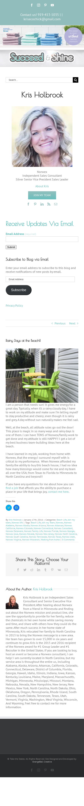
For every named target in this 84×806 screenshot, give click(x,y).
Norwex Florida (51, 531)
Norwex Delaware (14, 531)
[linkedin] (42, 204)
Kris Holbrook (15, 519)
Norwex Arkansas (55, 525)
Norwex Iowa (12, 533)
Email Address (21, 234)
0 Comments (68, 539)
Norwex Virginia (13, 539)
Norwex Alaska (22, 525)
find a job (12, 488)
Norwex (59, 522)
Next (72, 323)
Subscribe (18, 290)
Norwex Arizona (38, 525)
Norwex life (17, 522)
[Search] (75, 80)
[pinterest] (35, 204)
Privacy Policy (14, 305)
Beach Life (62, 519)
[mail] (55, 204)
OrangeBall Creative (42, 761)
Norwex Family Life (33, 531)
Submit (11, 247)
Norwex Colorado (24, 528)
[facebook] (28, 204)
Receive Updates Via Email (39, 223)
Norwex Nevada (26, 533)
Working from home (50, 539)
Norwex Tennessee (38, 536)
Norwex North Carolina (66, 533)
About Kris (42, 186)
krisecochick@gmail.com (42, 19)
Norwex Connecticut (43, 528)
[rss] (48, 204)
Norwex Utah (68, 536)
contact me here (58, 492)
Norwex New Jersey (44, 533)
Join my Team (48, 522)
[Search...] (39, 80)
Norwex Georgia (66, 531)
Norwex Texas (54, 536)
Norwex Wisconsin (31, 539)
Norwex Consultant (63, 528)
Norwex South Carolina (17, 536)
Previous (60, 323)
